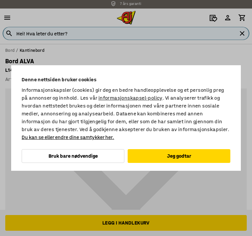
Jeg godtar (179, 156)
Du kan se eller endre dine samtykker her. (68, 137)
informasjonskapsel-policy (130, 98)
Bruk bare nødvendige (73, 156)
